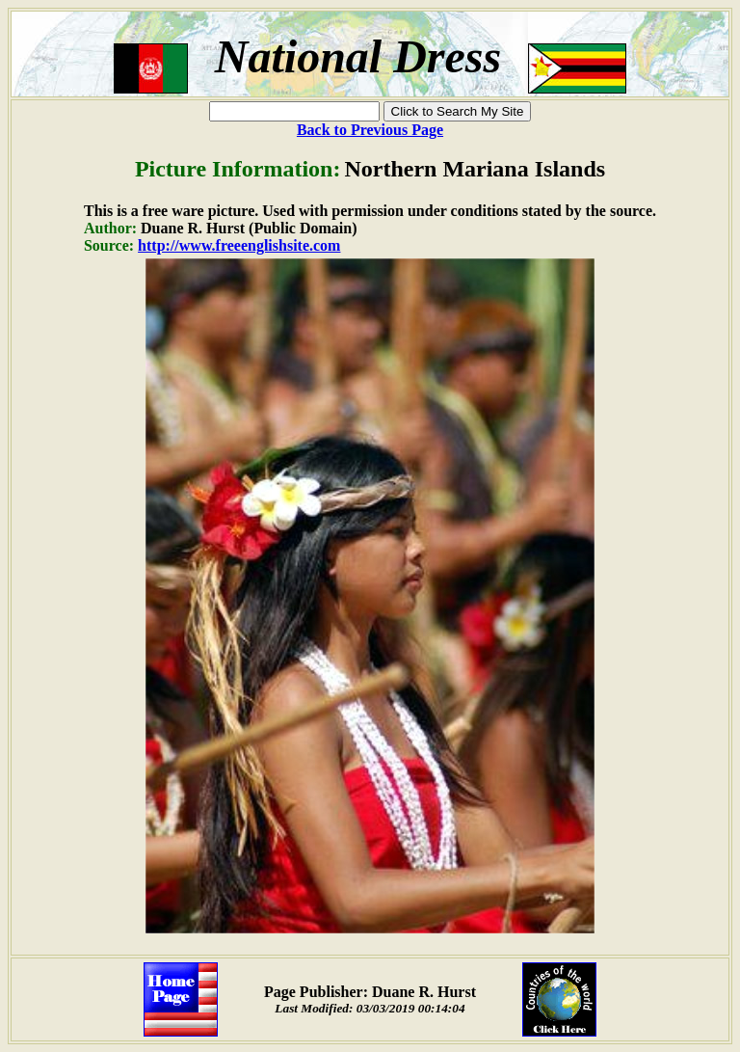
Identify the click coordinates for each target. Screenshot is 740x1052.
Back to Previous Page (370, 129)
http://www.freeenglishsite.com (239, 245)
